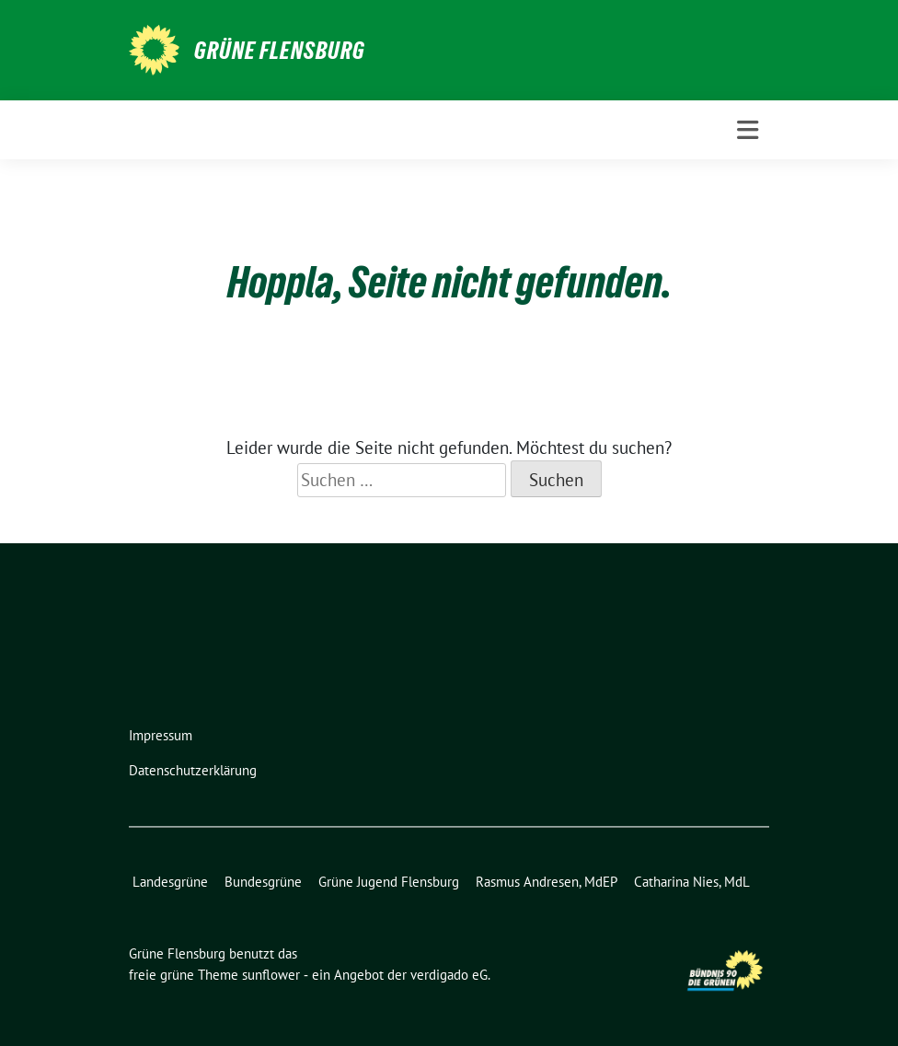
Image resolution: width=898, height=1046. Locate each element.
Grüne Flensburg (279, 50)
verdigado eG (449, 974)
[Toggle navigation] (747, 130)
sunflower (271, 974)
